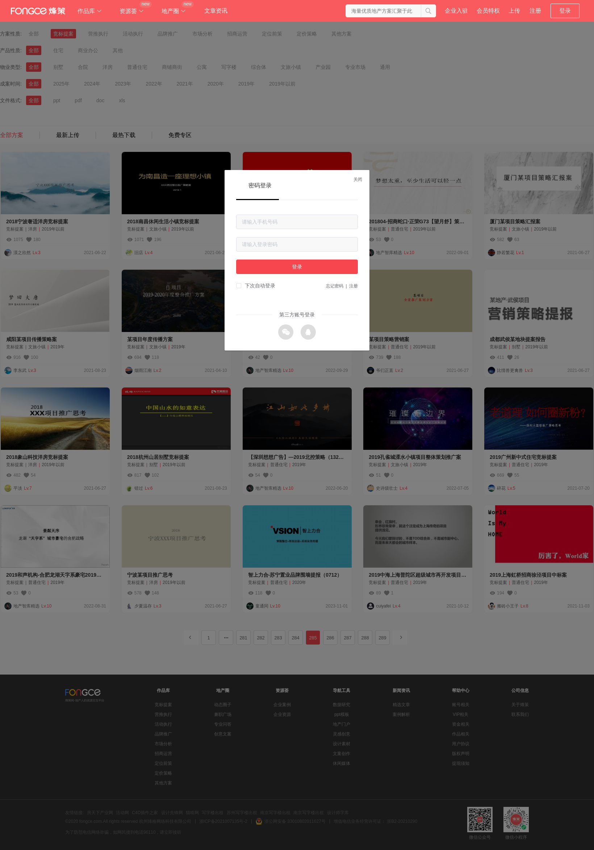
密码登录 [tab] (260, 185)
